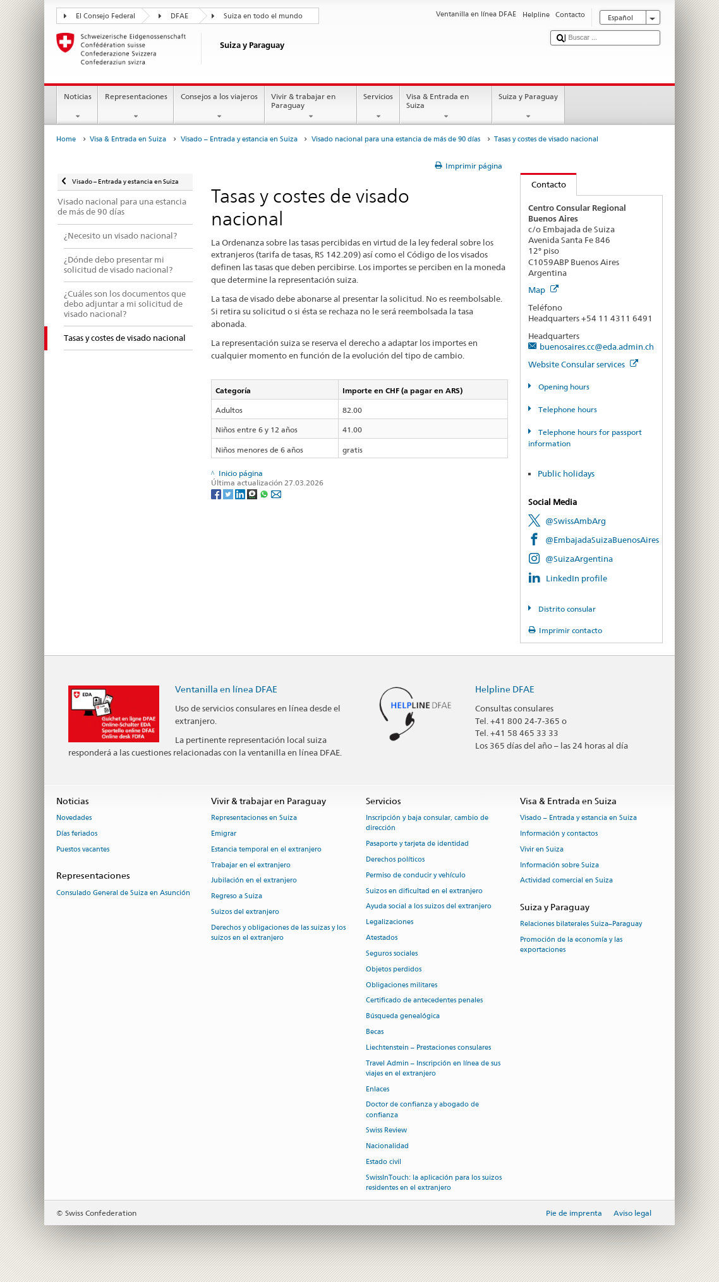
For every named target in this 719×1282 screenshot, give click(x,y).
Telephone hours (566, 409)
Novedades (74, 818)
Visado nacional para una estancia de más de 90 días (395, 139)
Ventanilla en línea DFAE (226, 689)
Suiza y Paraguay (528, 107)
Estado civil (383, 1162)
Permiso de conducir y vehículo (416, 875)
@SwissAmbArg (575, 521)
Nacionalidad (387, 1147)
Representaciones (136, 107)
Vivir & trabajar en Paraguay (310, 107)
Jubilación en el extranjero (254, 881)
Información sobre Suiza (559, 865)
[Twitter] (229, 493)
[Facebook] (217, 493)
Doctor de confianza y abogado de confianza (422, 1110)
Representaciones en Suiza (254, 818)
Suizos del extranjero (245, 912)
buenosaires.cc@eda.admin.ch (597, 346)
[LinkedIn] (241, 493)
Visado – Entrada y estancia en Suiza (239, 139)
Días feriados (76, 833)
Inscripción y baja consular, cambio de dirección (427, 823)
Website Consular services (583, 364)
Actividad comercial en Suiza (566, 881)
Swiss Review (386, 1131)
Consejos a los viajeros (218, 107)
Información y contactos (559, 833)
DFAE (179, 16)
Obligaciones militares (401, 985)
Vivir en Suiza (542, 849)
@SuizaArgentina (579, 559)
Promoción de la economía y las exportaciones (571, 945)
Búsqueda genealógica (403, 1016)
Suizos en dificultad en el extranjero (424, 891)
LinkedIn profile (576, 578)
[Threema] (253, 493)
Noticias (77, 107)
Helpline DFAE (505, 689)
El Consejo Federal (105, 16)
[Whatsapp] (265, 493)
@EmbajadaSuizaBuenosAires (602, 540)
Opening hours (562, 386)
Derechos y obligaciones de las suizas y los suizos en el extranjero (278, 932)
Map (543, 290)
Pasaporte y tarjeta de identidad (417, 844)
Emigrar (223, 833)
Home (66, 139)
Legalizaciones (389, 922)
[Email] (276, 493)
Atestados (381, 938)
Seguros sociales (392, 953)
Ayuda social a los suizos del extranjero (429, 907)
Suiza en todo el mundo (263, 16)
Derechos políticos (395, 859)
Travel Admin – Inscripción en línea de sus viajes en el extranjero (433, 1068)
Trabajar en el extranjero (251, 865)
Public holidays (566, 473)
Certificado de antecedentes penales (424, 1001)
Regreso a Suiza (236, 897)
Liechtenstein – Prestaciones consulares (428, 1047)
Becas (375, 1032)
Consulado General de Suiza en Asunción (123, 893)
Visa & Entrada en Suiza (446, 107)
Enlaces (377, 1089)
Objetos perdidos (393, 969)
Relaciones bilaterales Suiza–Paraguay (581, 924)
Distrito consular (566, 609)
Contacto (543, 184)
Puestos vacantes (82, 849)
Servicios (378, 107)
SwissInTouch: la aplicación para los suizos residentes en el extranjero (434, 1182)
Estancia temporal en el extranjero (266, 849)
